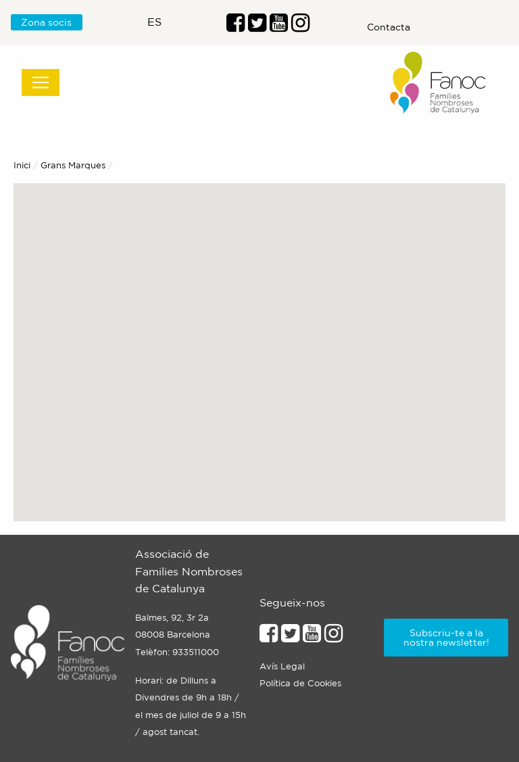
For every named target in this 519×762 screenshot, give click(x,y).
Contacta (388, 27)
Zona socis (46, 22)
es (154, 22)
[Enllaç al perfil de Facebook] (235, 26)
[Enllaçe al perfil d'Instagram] (333, 637)
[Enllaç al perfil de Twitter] (257, 26)
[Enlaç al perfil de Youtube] (279, 26)
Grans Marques (73, 165)
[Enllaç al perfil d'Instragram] (300, 26)
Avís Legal (282, 666)
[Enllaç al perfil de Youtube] (312, 637)
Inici (22, 165)
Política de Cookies (300, 683)
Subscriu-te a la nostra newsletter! (446, 637)
